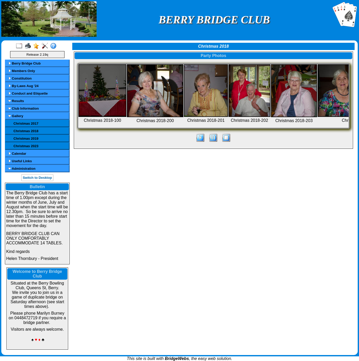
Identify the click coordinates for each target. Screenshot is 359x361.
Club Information (23, 108)
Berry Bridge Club (24, 63)
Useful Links (20, 161)
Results (16, 101)
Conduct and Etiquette (28, 93)
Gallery (15, 116)
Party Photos (213, 55)
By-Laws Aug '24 (23, 86)
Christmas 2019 (25, 138)
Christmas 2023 (25, 146)
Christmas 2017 (25, 123)
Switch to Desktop (37, 178)
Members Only (21, 71)
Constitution (20, 78)
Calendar (17, 153)
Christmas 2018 (25, 131)
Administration (21, 169)
